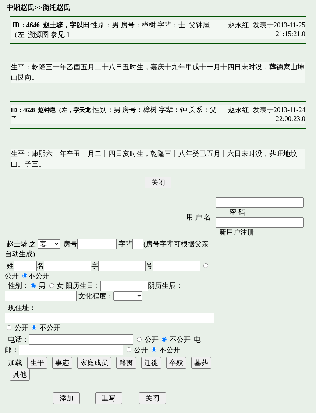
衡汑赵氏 (56, 7)
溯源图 (38, 34)
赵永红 (238, 25)
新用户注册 (236, 232)
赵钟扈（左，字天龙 (64, 110)
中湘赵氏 (20, 7)
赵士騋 (17, 244)
